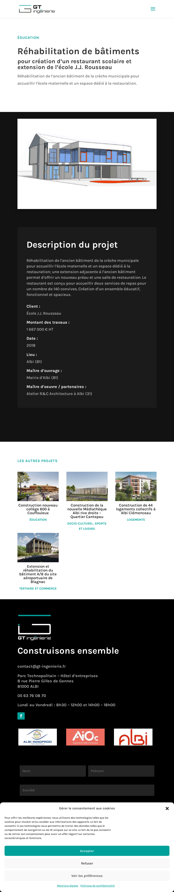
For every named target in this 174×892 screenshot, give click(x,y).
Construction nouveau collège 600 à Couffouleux (38, 509)
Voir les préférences (87, 876)
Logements (136, 520)
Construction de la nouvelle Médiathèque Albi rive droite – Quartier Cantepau (87, 511)
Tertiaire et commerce (38, 588)
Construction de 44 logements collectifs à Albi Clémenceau (136, 509)
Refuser (87, 863)
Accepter (87, 851)
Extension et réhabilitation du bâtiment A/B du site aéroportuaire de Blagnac (38, 574)
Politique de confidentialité (97, 885)
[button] (167, 808)
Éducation (38, 520)
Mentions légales (67, 885)
